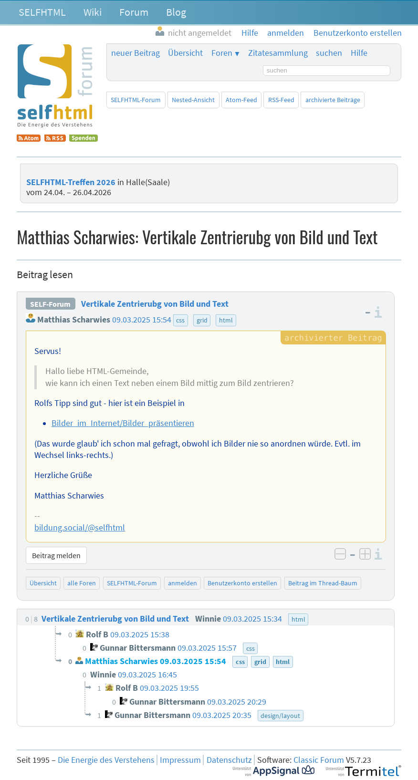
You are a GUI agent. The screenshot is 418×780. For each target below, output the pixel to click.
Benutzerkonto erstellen (242, 583)
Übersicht (185, 53)
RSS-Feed (281, 99)
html (226, 320)
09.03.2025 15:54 (141, 319)
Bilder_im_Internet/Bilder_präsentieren (123, 423)
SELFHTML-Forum (136, 99)
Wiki (93, 12)
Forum (133, 12)
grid (202, 320)
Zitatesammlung (278, 53)
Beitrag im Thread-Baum (322, 583)
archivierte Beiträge (332, 99)
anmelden (182, 583)
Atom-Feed (241, 99)
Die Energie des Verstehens (106, 760)
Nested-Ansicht (193, 99)
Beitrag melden (56, 555)
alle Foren (81, 583)
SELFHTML (42, 12)
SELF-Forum (50, 304)
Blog (176, 12)
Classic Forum (318, 760)
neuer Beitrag (135, 53)
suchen (329, 53)
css (180, 320)
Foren (221, 53)
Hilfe (359, 53)
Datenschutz (229, 760)
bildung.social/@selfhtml (79, 527)
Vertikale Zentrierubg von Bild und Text (155, 304)
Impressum (180, 760)
